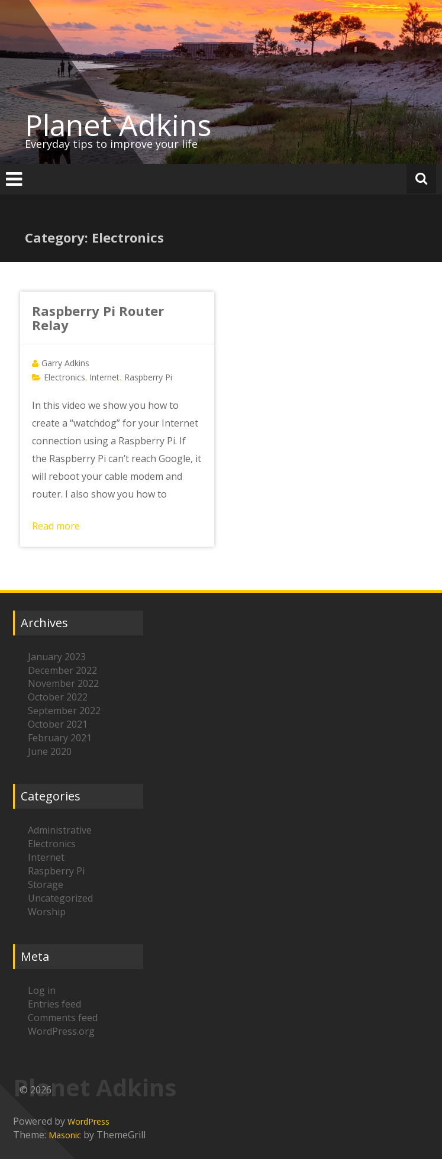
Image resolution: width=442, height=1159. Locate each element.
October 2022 (58, 696)
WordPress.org (61, 1031)
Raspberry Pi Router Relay (98, 318)
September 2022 (64, 710)
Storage (45, 884)
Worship (47, 911)
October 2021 (58, 724)
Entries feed (54, 1004)
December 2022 (62, 670)
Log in (42, 990)
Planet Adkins (118, 125)
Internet (104, 377)
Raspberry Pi (148, 377)
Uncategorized (60, 898)
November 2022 (63, 683)
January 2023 (57, 656)
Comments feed (63, 1017)
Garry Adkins (65, 363)
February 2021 (60, 737)
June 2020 (50, 751)
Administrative (60, 830)
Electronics (64, 377)
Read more (56, 525)
